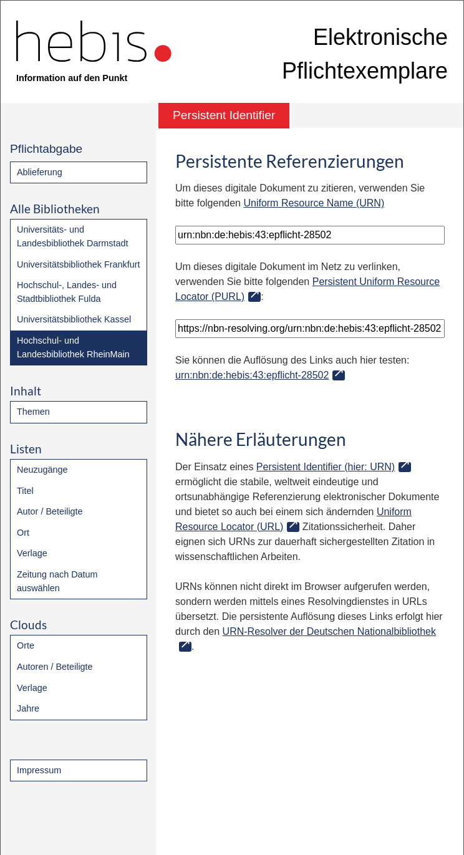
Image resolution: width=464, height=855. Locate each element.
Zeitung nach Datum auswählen (57, 581)
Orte (25, 645)
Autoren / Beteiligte (55, 667)
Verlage (32, 553)
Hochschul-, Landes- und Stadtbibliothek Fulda (67, 292)
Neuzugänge (42, 470)
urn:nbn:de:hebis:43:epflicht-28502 (252, 375)
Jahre (28, 708)
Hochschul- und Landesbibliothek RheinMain (73, 347)
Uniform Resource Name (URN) (313, 203)
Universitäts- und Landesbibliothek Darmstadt (72, 236)
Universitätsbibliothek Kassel (74, 319)
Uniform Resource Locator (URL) (293, 519)
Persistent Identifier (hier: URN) (325, 466)
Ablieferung (39, 172)
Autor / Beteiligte (50, 511)
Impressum (39, 770)
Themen (33, 412)
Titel (25, 491)
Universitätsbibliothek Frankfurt (78, 264)
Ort (23, 533)
